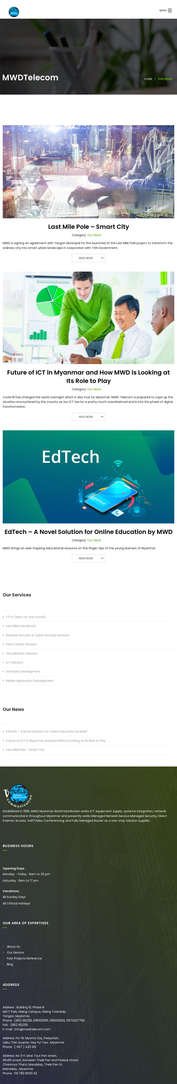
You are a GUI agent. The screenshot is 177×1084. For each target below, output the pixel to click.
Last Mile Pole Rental (20, 626)
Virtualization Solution (21, 653)
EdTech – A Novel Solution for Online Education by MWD (89, 532)
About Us (13, 947)
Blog (10, 964)
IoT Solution (14, 662)
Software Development (23, 671)
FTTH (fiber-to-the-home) (26, 617)
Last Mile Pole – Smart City (88, 227)
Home (148, 79)
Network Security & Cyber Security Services (37, 635)
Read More (86, 258)
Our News (94, 235)
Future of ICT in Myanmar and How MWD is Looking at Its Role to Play (88, 376)
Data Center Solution (21, 644)
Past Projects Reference (24, 958)
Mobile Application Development (30, 681)
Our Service (15, 952)
